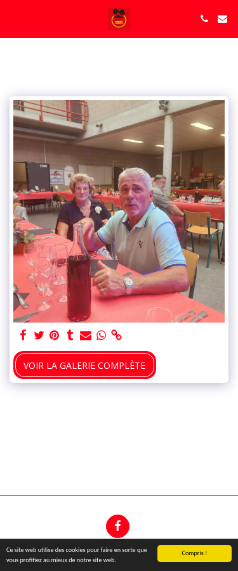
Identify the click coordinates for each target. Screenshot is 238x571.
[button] (14, 18)
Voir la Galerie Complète (84, 365)
